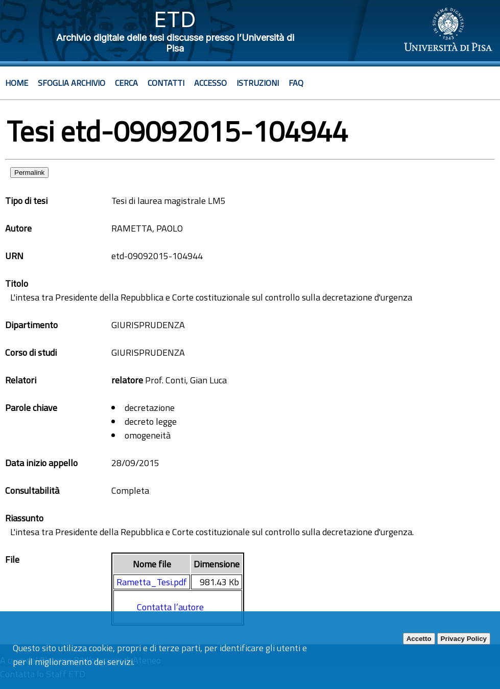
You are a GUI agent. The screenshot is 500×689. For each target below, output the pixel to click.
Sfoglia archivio (71, 83)
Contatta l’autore (170, 607)
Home (16, 83)
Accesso (210, 83)
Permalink (29, 172)
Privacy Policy (464, 638)
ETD (175, 19)
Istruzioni (257, 83)
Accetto (419, 638)
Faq (296, 83)
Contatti (166, 83)
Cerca (126, 83)
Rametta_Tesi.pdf (151, 582)
